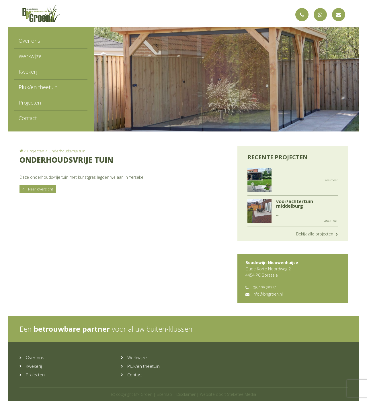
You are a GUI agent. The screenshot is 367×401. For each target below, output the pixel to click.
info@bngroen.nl (264, 294)
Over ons (29, 40)
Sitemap (164, 394)
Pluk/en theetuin (38, 87)
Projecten (30, 102)
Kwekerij (28, 71)
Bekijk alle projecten (317, 234)
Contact (28, 118)
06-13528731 (261, 287)
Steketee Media (241, 394)
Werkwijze (30, 56)
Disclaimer (186, 394)
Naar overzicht (37, 189)
